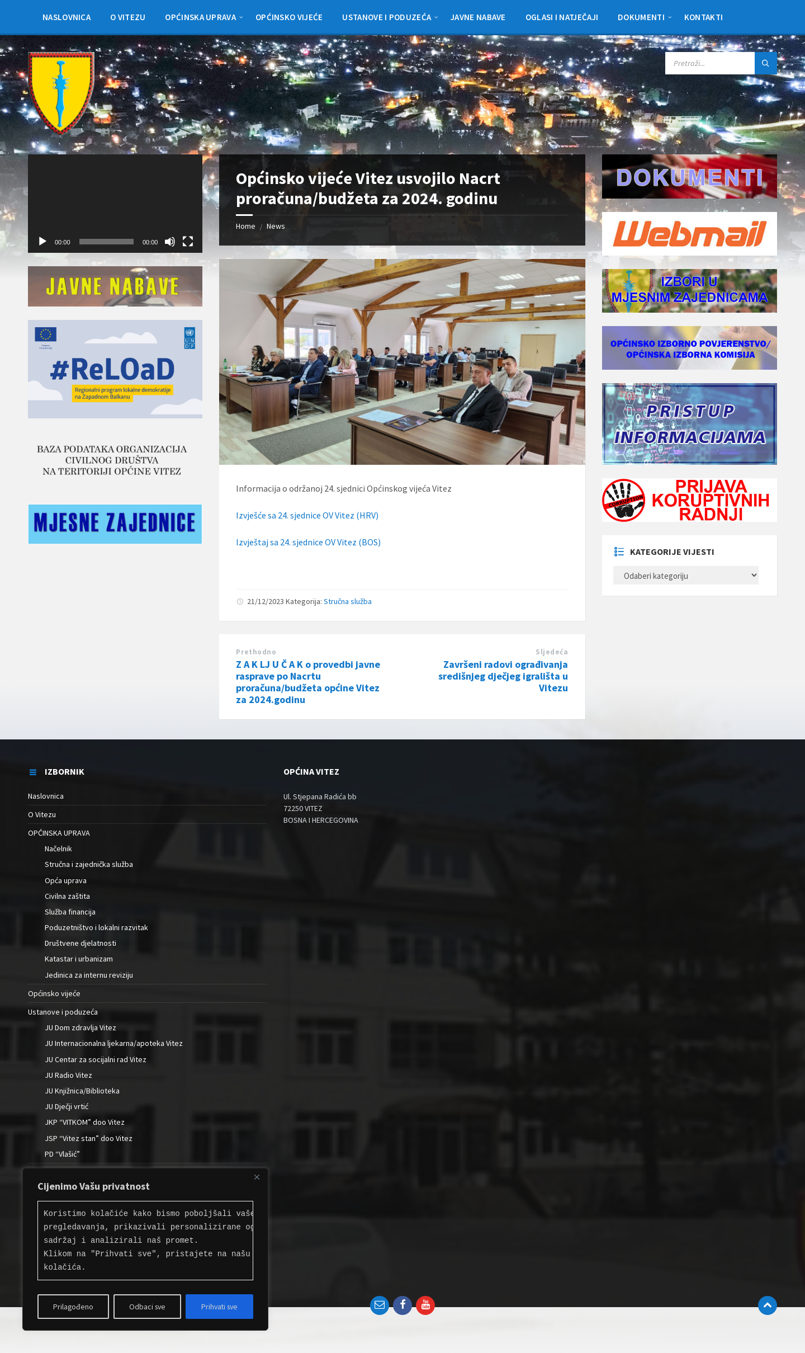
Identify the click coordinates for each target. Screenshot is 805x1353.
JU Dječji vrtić (66, 1106)
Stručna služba (348, 601)
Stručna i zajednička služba (89, 864)
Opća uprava (66, 880)
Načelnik (58, 848)
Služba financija (70, 912)
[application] (115, 203)
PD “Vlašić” (62, 1154)
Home (245, 226)
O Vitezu (42, 814)
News (276, 226)
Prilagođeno (73, 1307)
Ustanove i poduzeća (63, 1012)
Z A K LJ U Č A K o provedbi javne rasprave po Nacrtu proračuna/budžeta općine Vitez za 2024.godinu (308, 681)
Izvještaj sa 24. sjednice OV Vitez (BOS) (308, 542)
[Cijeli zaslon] (187, 241)
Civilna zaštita (67, 896)
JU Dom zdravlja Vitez (80, 1027)
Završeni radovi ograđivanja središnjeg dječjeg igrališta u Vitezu (503, 676)
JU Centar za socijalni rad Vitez (95, 1059)
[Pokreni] (42, 241)
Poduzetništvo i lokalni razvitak (96, 927)
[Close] (256, 1178)
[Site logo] (61, 132)
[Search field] (721, 63)
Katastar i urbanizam (79, 959)
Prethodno (256, 652)
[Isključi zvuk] (170, 241)
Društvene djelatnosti (80, 943)
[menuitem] (67, 17)
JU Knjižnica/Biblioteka (82, 1091)
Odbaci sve (146, 1307)
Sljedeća (552, 652)
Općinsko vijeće (54, 993)
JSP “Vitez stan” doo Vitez (88, 1138)
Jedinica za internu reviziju (89, 975)
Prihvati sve (219, 1307)
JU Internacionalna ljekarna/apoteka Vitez (114, 1043)
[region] (145, 1249)
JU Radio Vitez (68, 1075)
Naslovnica (46, 796)
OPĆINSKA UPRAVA (59, 833)
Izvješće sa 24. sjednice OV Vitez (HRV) (307, 515)
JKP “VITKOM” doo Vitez (85, 1122)
